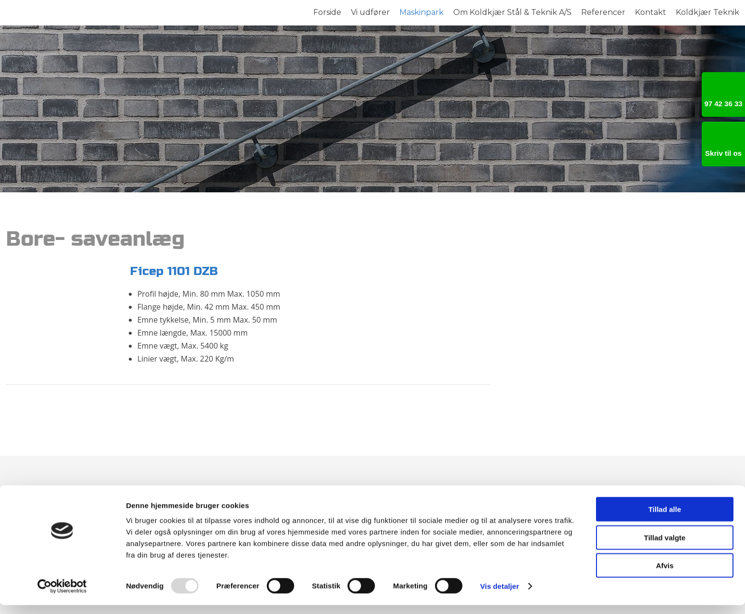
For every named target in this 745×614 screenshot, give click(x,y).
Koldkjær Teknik (707, 12)
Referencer (603, 12)
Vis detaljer (499, 595)
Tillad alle (664, 518)
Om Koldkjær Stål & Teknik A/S (512, 12)
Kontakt (650, 12)
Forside (327, 12)
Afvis (665, 574)
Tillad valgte (664, 546)
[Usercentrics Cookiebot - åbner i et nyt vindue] (62, 595)
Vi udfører (370, 12)
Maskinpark (421, 12)
